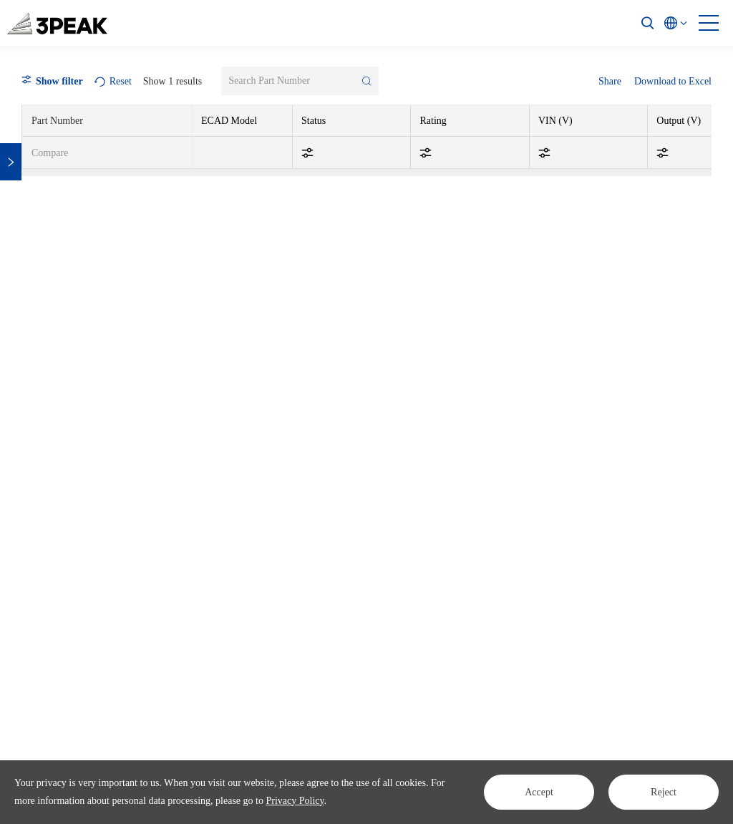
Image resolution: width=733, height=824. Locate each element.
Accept (539, 792)
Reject (663, 792)
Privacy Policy (295, 800)
